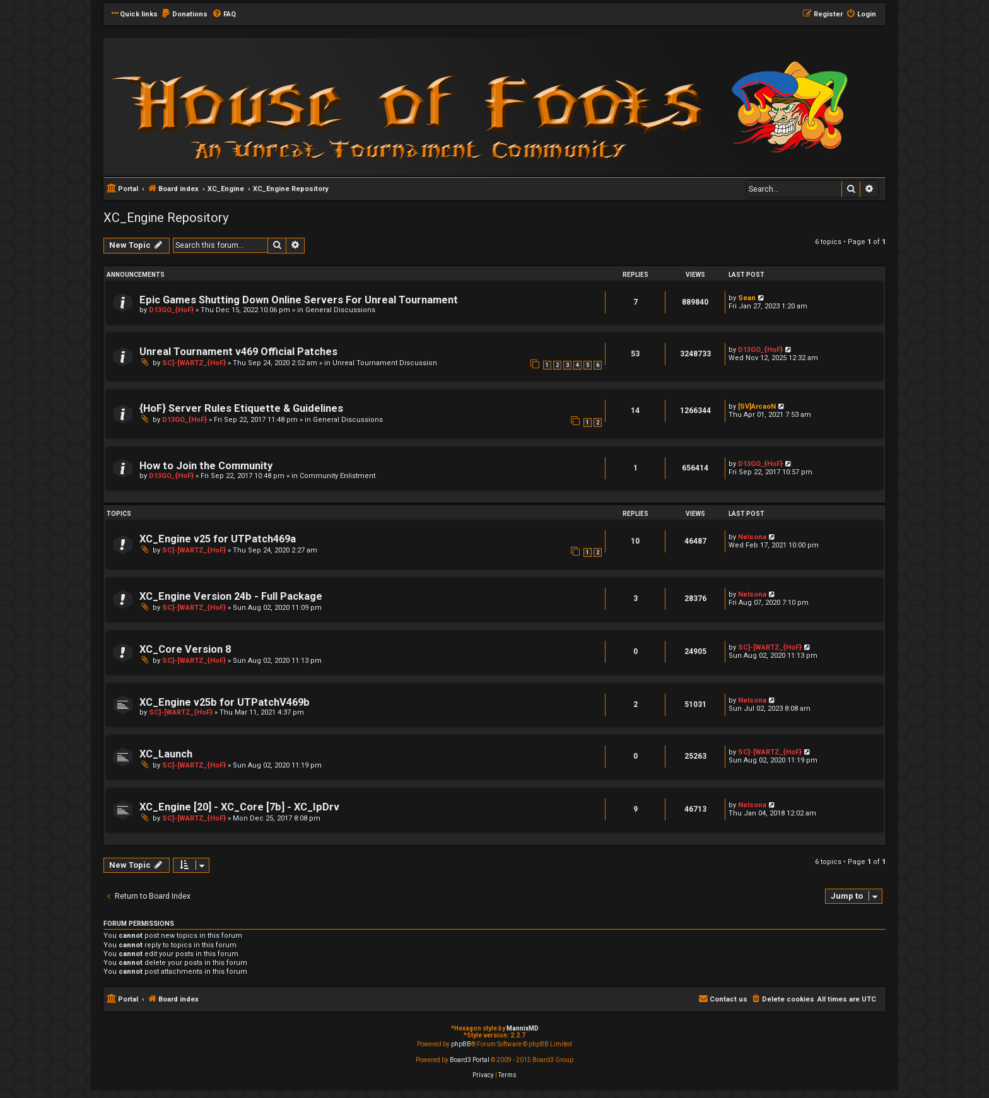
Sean (747, 298)
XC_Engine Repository (165, 217)
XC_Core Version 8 (185, 649)
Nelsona (752, 537)
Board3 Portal (469, 1059)
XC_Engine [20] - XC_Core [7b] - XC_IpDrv (239, 807)
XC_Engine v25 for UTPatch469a (217, 539)
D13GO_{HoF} (171, 310)
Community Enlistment (337, 476)
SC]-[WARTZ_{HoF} (194, 363)
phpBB (461, 1044)
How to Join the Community (205, 466)
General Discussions (340, 310)
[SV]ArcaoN (757, 406)
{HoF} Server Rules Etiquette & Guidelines (241, 408)
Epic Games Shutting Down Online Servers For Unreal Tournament (298, 300)
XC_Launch (165, 754)
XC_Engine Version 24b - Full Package (230, 596)
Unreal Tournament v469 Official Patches (238, 352)
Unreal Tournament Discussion (384, 363)
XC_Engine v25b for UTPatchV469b (224, 702)
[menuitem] (184, 14)
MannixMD (522, 1028)
